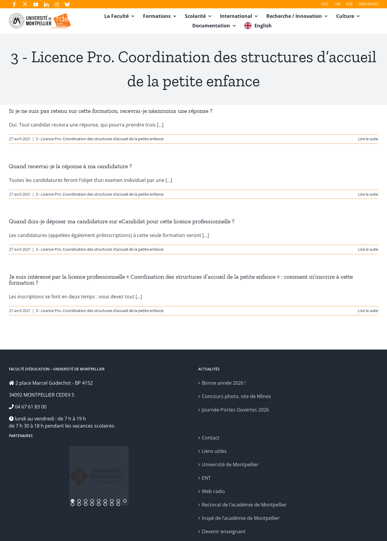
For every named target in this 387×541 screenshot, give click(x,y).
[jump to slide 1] (72, 501)
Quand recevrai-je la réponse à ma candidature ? (70, 166)
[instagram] (57, 4)
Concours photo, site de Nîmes (236, 396)
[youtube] (35, 4)
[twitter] (25, 4)
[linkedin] (46, 4)
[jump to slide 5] (98, 501)
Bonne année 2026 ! (224, 383)
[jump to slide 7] (112, 501)
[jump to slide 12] (85, 504)
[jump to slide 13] (92, 504)
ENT (206, 478)
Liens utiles (214, 451)
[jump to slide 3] (85, 501)
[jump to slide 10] (72, 504)
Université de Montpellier (230, 464)
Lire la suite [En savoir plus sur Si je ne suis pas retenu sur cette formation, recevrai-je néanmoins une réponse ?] (368, 138)
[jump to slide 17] (118, 504)
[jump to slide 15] (105, 504)
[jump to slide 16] (112, 504)
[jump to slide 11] (79, 504)
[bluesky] (67, 4)
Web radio (213, 491)
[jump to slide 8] (118, 501)
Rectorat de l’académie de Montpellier (244, 504)
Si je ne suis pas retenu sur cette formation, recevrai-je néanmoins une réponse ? (111, 110)
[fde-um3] (40, 15)
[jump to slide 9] (125, 501)
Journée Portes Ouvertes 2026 (235, 409)
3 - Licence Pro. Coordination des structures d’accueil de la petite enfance (99, 138)
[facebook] (14, 4)
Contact (210, 437)
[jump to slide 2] (79, 501)
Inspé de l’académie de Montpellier (241, 518)
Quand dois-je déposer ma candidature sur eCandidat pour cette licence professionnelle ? (122, 221)
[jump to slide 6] (105, 501)
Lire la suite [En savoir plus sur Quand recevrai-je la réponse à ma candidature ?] (368, 194)
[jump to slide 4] (92, 501)
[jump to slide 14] (98, 504)
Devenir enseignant (224, 531)
